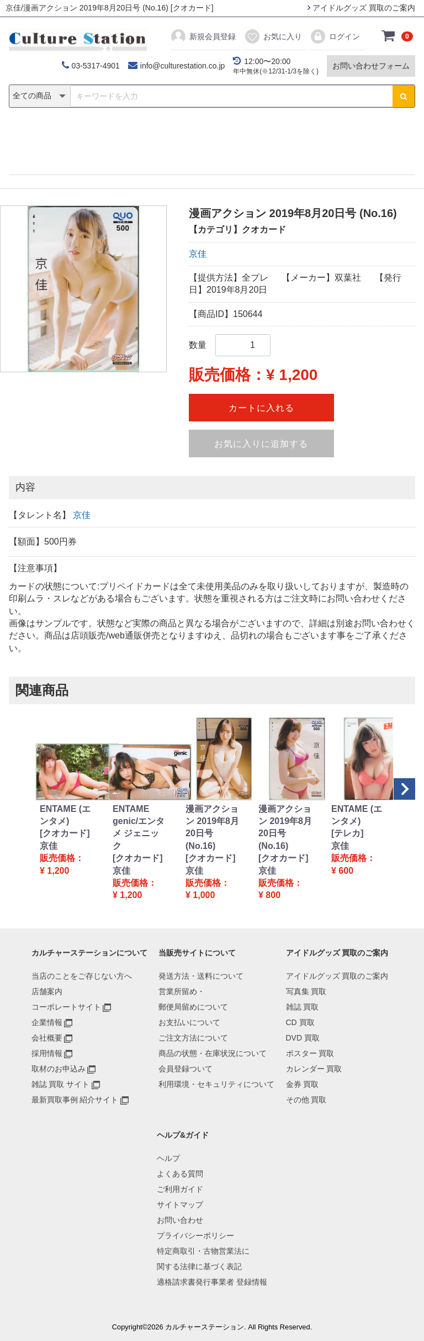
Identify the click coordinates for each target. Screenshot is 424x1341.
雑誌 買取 (302, 1006)
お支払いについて (189, 1022)
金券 (327, 136)
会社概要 (46, 1037)
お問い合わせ (180, 1220)
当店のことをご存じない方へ (81, 976)
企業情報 (46, 1022)
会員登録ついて (185, 1068)
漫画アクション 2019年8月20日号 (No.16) (212, 827)
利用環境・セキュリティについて (216, 1084)
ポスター (216, 136)
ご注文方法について (193, 1037)
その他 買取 (306, 1099)
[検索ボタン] (404, 96)
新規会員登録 (203, 36)
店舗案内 (46, 991)
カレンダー (275, 136)
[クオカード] (65, 833)
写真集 (55, 136)
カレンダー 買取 (314, 1068)
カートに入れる (261, 408)
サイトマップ (180, 1204)
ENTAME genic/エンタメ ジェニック (139, 827)
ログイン (335, 36)
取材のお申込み (58, 1068)
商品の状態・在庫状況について (212, 1053)
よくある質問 (180, 1173)
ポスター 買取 (310, 1053)
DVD (168, 136)
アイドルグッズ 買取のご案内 (361, 7)
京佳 (197, 253)
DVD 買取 (303, 1037)
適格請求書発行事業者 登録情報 (212, 1281)
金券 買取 (302, 1084)
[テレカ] (347, 833)
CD (132, 136)
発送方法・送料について (200, 976)
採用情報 (46, 1053)
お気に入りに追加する (261, 443)
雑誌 (97, 136)
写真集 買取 (306, 991)
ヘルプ (168, 1158)
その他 (369, 136)
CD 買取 (300, 1022)
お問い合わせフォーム (371, 65)
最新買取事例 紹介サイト (75, 1099)
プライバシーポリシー (195, 1235)
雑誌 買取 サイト (60, 1084)
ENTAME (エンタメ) (65, 815)
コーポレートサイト (66, 1006)
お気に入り (273, 36)
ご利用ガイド (180, 1189)
